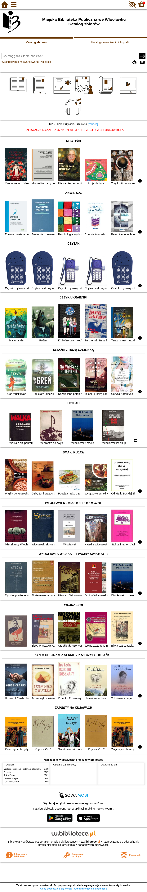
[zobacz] (93, 124)
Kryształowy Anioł (11, 782)
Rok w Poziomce (11, 775)
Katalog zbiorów (36, 42)
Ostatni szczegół (11, 778)
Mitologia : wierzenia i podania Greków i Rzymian (25, 769)
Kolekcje (46, 61)
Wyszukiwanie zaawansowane (20, 61)
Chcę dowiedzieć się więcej (56, 888)
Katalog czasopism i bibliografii (110, 42)
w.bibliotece (90, 841)
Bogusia (7, 772)
